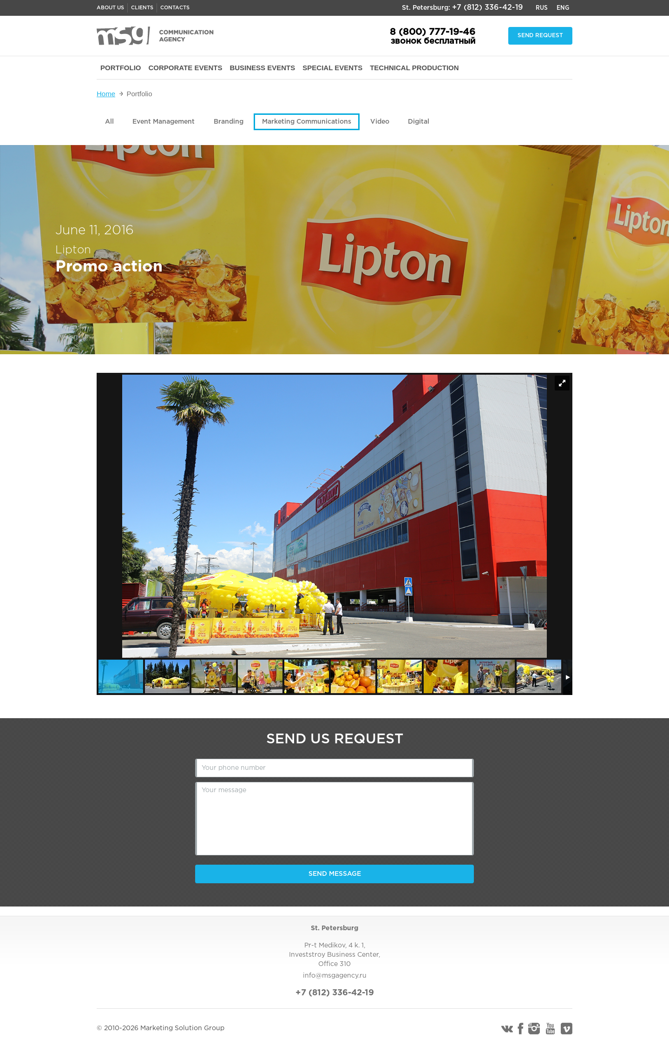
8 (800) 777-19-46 (432, 32)
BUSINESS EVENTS (262, 68)
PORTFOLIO (120, 68)
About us (110, 8)
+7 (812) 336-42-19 (487, 7)
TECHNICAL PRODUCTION (414, 68)
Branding (228, 122)
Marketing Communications (306, 122)
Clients (142, 8)
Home (106, 94)
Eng (563, 8)
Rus (542, 8)
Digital (418, 122)
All (109, 122)
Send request (540, 35)
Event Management (163, 122)
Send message (334, 874)
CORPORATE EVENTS (186, 68)
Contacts (175, 8)
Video (379, 122)
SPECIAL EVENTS (332, 68)
